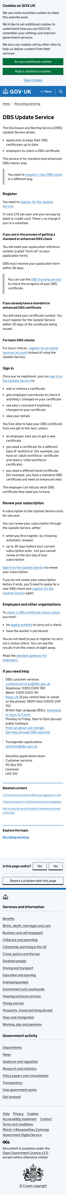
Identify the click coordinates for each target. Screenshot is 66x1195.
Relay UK (12, 697)
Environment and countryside (24, 989)
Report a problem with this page (33, 881)
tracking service (46, 279)
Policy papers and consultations (26, 1076)
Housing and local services (22, 996)
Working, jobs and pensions (22, 1024)
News (7, 1054)
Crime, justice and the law (21, 954)
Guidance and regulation (20, 1062)
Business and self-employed (23, 933)
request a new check (43, 175)
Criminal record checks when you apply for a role (32, 795)
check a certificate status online (33, 612)
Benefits (9, 919)
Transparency (12, 1083)
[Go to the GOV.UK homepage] (17, 91)
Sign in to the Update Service (23, 567)
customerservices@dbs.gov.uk (27, 684)
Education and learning (19, 975)
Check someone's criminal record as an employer (32, 801)
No (58, 866)
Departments (12, 1047)
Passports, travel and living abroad (27, 1010)
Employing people (15, 982)
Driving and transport (18, 968)
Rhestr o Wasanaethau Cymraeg (26, 1130)
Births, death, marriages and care (27, 926)
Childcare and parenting (20, 940)
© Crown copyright (33, 1186)
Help (6, 1114)
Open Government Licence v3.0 (25, 1153)
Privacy (18, 1114)
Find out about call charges (25, 728)
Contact (46, 1119)
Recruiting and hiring (27, 103)
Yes (42, 866)
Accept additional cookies (33, 62)
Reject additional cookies (33, 71)
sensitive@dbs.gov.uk (21, 746)
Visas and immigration (18, 1017)
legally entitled (21, 625)
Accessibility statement (20, 1119)
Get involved (12, 1097)
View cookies (33, 80)
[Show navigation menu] (46, 91)
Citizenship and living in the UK (25, 947)
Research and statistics (20, 1069)
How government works (20, 1090)
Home (6, 103)
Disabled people (14, 961)
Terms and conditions (18, 1124)
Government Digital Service (22, 1135)
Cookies (33, 1114)
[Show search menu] (60, 91)
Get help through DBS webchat (27, 732)
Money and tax (13, 1003)
